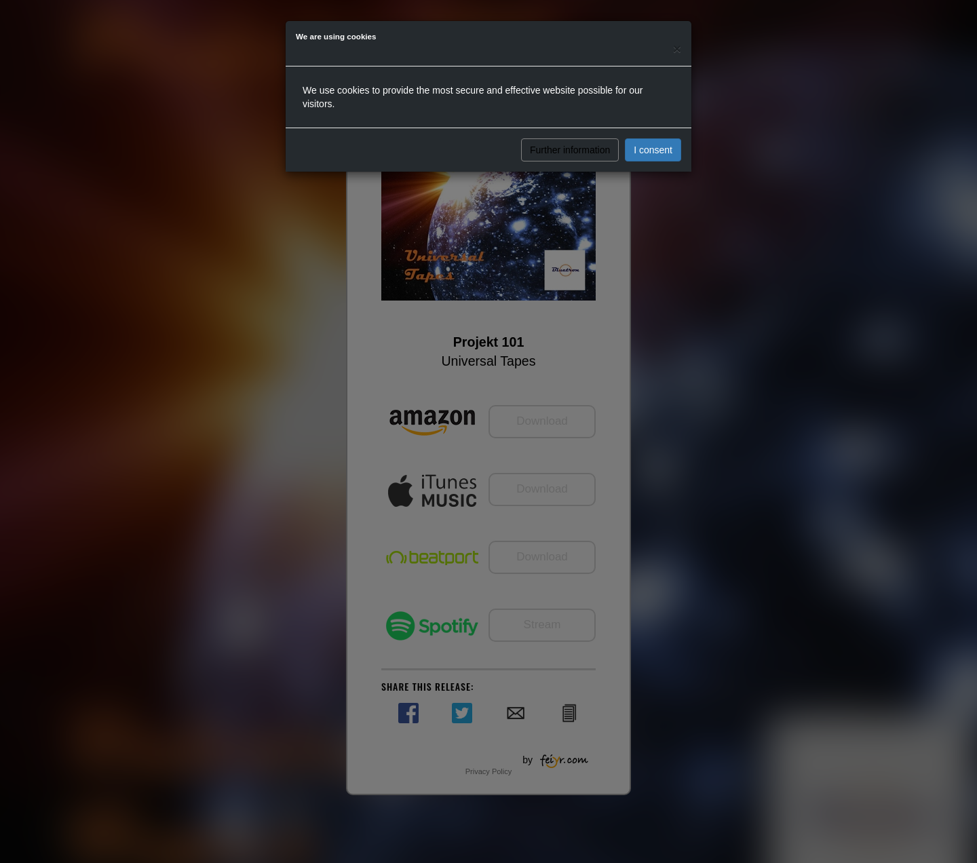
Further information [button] (570, 150)
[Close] (677, 48)
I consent (653, 150)
